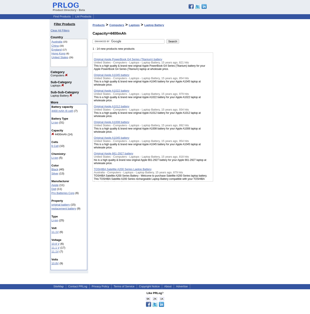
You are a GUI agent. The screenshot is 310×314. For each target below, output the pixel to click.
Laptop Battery (61, 95)
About (168, 286)
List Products (83, 16)
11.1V (55, 232)
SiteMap (58, 286)
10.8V (55, 263)
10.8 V (55, 243)
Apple (55, 185)
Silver (55, 173)
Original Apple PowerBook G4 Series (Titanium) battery (128, 59)
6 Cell (55, 146)
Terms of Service (124, 286)
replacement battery (63, 208)
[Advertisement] (234, 111)
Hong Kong (58, 53)
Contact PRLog (77, 286)
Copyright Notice (149, 286)
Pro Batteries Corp (62, 193)
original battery (60, 204)
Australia (56, 41)
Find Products (62, 16)
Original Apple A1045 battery (111, 75)
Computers (59, 75)
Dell (53, 189)
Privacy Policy (100, 286)
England (56, 49)
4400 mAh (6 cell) (62, 110)
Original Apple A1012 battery (111, 106)
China (55, 45)
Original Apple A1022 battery (111, 90)
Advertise (182, 286)
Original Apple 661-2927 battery (113, 153)
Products (99, 25)
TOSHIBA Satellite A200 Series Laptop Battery (123, 169)
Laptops (57, 85)
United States (59, 57)
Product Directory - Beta (69, 8)
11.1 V (55, 247)
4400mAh (59, 134)
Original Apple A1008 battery (111, 122)
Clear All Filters (60, 30)
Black (54, 169)
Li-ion (54, 122)
